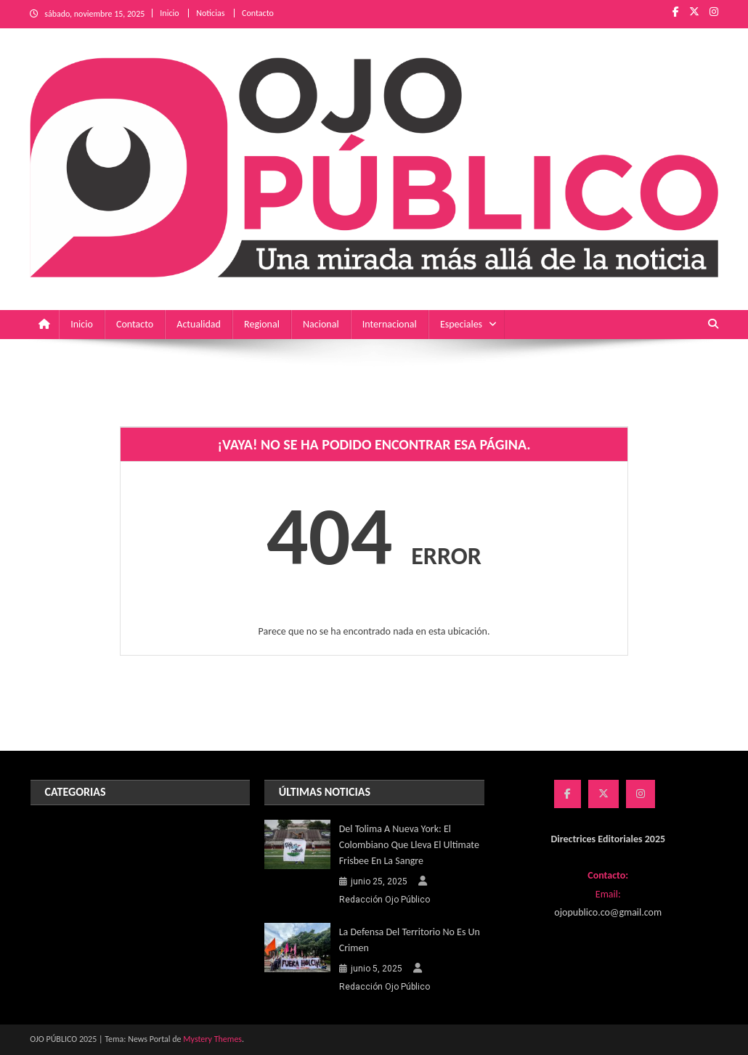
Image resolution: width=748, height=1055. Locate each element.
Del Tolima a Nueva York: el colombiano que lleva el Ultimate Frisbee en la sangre (409, 845)
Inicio (169, 13)
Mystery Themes (212, 1039)
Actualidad (198, 324)
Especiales (461, 324)
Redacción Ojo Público (384, 900)
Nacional (321, 324)
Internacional (389, 324)
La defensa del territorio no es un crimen (409, 940)
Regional (262, 324)
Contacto (258, 13)
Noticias (210, 13)
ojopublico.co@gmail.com (608, 912)
